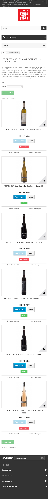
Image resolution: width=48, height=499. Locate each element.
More (3, 82)
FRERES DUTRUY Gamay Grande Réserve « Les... (24, 298)
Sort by (4, 86)
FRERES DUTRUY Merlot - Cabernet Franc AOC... (24, 355)
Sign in (43, 1)
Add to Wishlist (14, 152)
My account (7, 481)
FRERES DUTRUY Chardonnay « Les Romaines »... (24, 130)
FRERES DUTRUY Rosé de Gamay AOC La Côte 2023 (24, 412)
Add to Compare (36, 152)
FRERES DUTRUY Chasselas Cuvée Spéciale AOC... (24, 186)
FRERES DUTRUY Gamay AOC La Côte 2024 (24, 242)
